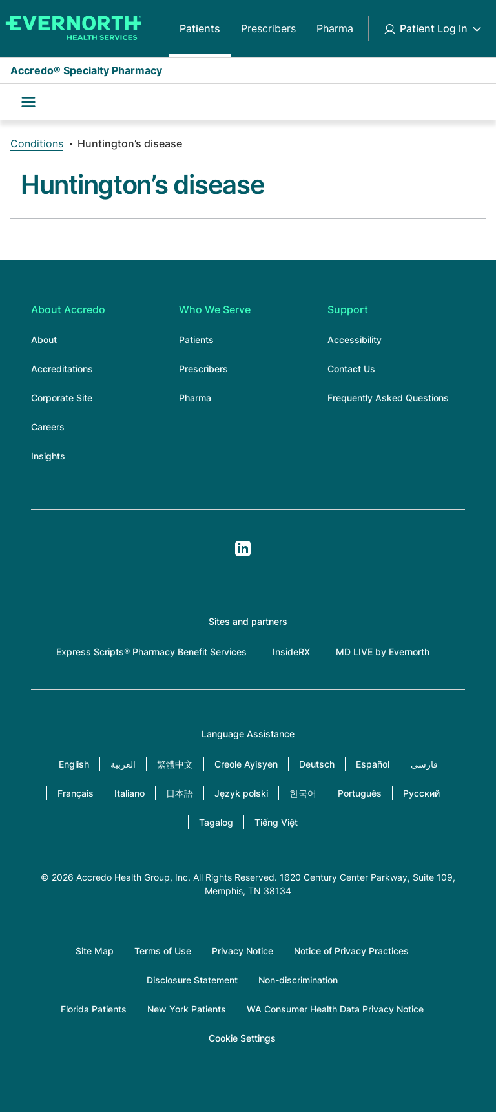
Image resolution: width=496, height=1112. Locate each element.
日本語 (179, 793)
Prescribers (268, 28)
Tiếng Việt (276, 822)
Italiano (129, 793)
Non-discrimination (298, 979)
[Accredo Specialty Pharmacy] (71, 28)
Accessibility (354, 339)
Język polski (241, 793)
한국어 (302, 793)
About (44, 339)
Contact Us (351, 368)
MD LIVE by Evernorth (382, 651)
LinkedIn (243, 548)
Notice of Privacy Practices (351, 950)
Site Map (95, 950)
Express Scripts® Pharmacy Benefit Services (151, 651)
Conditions (36, 143)
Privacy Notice (242, 950)
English (74, 764)
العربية (123, 764)
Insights (48, 455)
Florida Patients (94, 1008)
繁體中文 (175, 764)
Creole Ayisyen (246, 764)
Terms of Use (162, 950)
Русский (421, 793)
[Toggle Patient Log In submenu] (477, 28)
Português (360, 793)
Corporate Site (61, 397)
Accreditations (62, 368)
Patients (200, 28)
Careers (48, 426)
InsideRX (291, 651)
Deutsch (317, 764)
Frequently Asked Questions (388, 397)
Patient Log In (434, 28)
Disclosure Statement (192, 979)
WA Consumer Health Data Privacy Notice (335, 1008)
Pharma (334, 28)
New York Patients (186, 1008)
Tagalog (216, 822)
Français (75, 793)
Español (372, 764)
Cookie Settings (242, 1038)
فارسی (424, 764)
